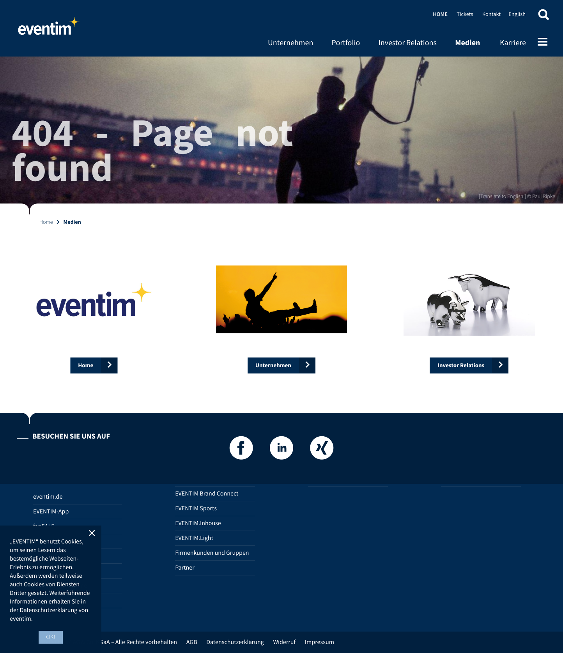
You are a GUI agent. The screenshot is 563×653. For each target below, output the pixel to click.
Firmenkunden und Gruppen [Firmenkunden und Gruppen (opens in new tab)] (212, 553)
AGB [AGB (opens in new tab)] (191, 642)
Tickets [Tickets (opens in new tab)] (465, 14)
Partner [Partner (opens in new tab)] (185, 568)
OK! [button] (50, 637)
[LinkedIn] (281, 450)
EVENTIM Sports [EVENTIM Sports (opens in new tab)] (196, 508)
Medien (467, 43)
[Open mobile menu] (542, 42)
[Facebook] (241, 450)
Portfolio (346, 43)
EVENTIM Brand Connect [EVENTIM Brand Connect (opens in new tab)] (206, 493)
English (517, 14)
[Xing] (321, 450)
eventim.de (47, 497)
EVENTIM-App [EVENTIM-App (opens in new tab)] (51, 511)
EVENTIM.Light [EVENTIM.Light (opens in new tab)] (194, 538)
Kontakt (491, 14)
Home (49, 29)
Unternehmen (290, 43)
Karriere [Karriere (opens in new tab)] (513, 43)
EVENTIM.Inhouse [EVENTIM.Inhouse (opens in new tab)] (198, 523)
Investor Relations (407, 43)
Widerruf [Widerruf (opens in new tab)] (284, 642)
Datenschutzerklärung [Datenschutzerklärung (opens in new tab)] (235, 642)
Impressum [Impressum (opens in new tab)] (319, 642)
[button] (543, 16)
